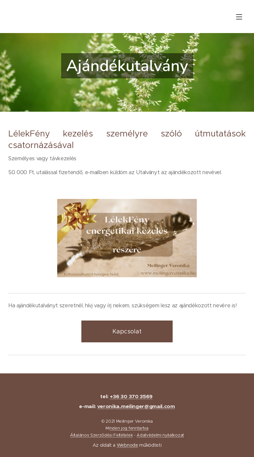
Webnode (127, 445)
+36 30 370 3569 (131, 396)
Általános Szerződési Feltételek (101, 435)
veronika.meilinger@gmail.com (136, 406)
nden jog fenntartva (129, 428)
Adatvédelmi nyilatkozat (160, 435)
